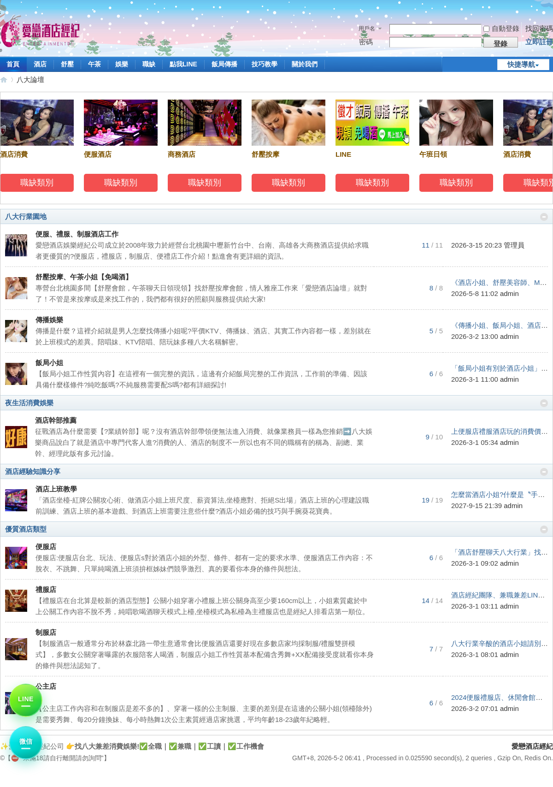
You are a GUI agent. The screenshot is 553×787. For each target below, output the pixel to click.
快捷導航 (521, 64)
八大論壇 (30, 79)
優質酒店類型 (26, 529)
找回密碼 (539, 28)
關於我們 (305, 64)
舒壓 (67, 64)
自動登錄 (501, 28)
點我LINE (183, 64)
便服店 (45, 546)
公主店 (45, 686)
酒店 (40, 64)
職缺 (148, 64)
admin (509, 293)
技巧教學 (264, 64)
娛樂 (121, 64)
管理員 (514, 245)
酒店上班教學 (56, 489)
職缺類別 (38, 182)
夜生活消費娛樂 (29, 403)
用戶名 (367, 28)
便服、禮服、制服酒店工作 (76, 234)
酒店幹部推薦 (55, 420)
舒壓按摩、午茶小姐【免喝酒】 (83, 277)
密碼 (366, 42)
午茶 (94, 64)
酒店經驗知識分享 (32, 471)
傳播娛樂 (49, 320)
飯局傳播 (224, 64)
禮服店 (45, 589)
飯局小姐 (49, 363)
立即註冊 (539, 42)
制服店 (45, 632)
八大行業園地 (26, 216)
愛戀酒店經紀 (3, 79)
